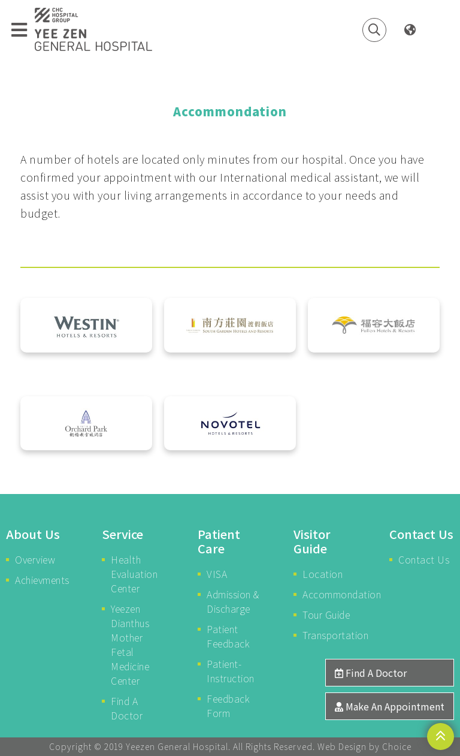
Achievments (42, 580)
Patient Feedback (228, 636)
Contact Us (423, 559)
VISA (217, 574)
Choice (396, 746)
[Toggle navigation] (19, 30)
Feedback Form (228, 705)
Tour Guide (326, 614)
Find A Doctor (127, 708)
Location (322, 574)
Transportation (330, 635)
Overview (35, 559)
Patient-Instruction (231, 670)
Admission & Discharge (233, 601)
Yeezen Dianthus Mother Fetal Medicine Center (130, 644)
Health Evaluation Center (134, 573)
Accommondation (330, 594)
